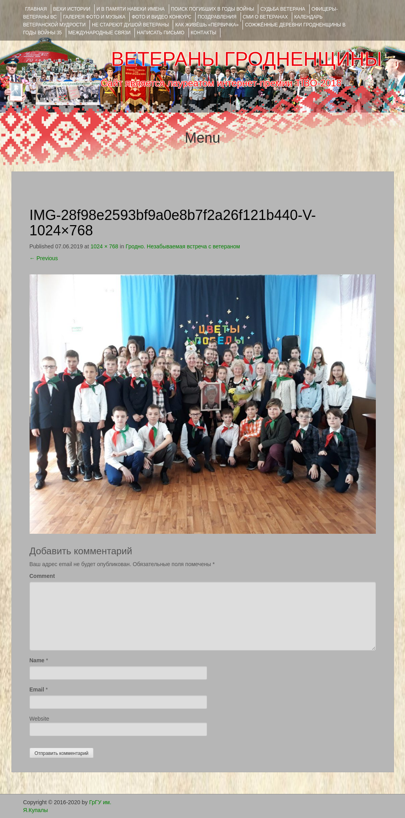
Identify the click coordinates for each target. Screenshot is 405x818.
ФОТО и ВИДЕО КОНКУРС (161, 17)
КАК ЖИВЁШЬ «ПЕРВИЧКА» (207, 25)
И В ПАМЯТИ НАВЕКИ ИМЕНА (131, 9)
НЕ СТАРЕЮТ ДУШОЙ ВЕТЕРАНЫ (130, 25)
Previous (44, 258)
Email (37, 689)
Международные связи (99, 32)
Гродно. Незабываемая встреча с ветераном (183, 246)
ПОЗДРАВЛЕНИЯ (217, 17)
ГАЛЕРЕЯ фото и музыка (94, 17)
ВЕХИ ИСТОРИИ (71, 9)
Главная (36, 9)
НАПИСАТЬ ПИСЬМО (161, 32)
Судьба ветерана (282, 9)
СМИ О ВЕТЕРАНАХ (265, 17)
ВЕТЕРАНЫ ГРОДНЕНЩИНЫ (246, 59)
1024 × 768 (104, 246)
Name (37, 660)
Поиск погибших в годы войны (212, 9)
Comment (42, 576)
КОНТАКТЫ (203, 32)
